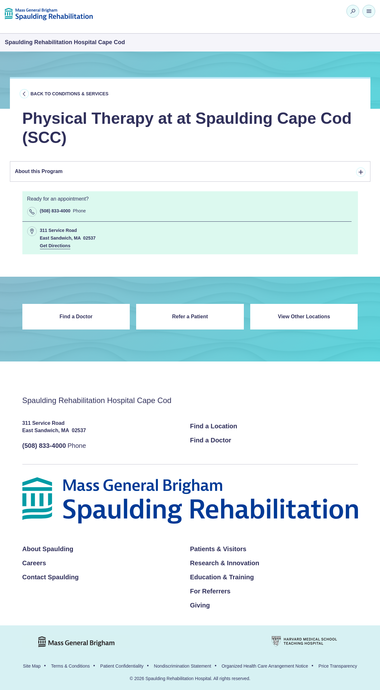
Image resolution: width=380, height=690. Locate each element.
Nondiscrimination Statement (182, 666)
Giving (200, 605)
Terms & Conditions (70, 666)
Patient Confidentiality (121, 666)
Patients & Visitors (218, 548)
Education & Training (222, 577)
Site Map (32, 666)
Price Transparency (338, 666)
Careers (34, 563)
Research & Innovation (225, 563)
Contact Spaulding (50, 577)
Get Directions (55, 245)
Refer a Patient (190, 316)
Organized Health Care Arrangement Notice (264, 666)
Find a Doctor (75, 316)
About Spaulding (48, 548)
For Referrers (210, 591)
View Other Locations (304, 316)
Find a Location (213, 426)
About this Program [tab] (190, 172)
